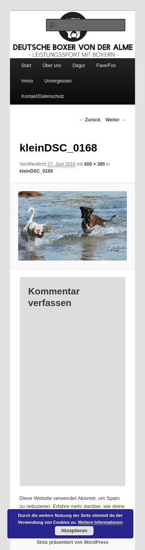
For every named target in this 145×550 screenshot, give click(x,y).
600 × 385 (94, 164)
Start (26, 65)
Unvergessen (58, 81)
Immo (27, 81)
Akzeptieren (74, 530)
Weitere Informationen (100, 522)
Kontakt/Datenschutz (42, 96)
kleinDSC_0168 (36, 171)
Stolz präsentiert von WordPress (72, 542)
